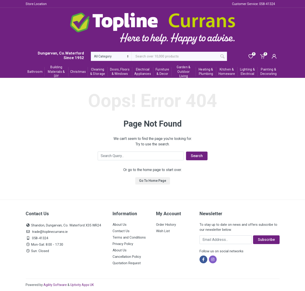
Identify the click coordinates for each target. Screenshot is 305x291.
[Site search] (175, 56)
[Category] (111, 56)
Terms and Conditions (129, 237)
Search (197, 156)
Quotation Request (127, 263)
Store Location (36, 3)
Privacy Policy (123, 244)
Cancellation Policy (127, 257)
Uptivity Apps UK (82, 285)
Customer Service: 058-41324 (253, 4)
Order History (166, 225)
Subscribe (266, 239)
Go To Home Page (152, 180)
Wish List (163, 231)
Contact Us (121, 231)
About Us (120, 225)
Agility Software (55, 285)
